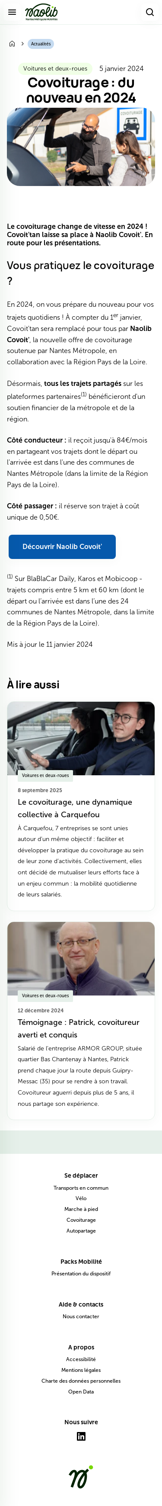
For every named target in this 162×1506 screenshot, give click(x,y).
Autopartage (81, 1231)
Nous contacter (81, 1316)
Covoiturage (81, 1220)
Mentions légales (81, 1370)
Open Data (81, 1392)
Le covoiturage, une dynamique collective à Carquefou (75, 808)
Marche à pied (81, 1209)
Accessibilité (81, 1359)
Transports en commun (81, 1188)
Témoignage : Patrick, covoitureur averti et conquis (79, 1029)
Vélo (81, 1198)
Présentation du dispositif (81, 1274)
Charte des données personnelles (81, 1381)
